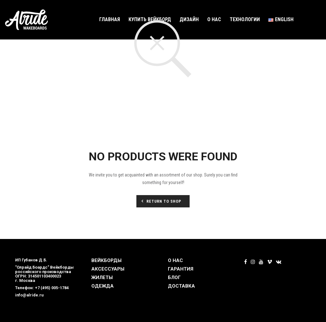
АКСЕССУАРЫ (107, 269)
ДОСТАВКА (181, 286)
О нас (214, 19)
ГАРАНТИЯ (180, 269)
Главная (109, 19)
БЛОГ (174, 277)
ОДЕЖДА (102, 286)
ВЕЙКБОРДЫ (106, 260)
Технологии (245, 19)
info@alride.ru (29, 295)
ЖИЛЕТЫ (102, 277)
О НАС (175, 260)
